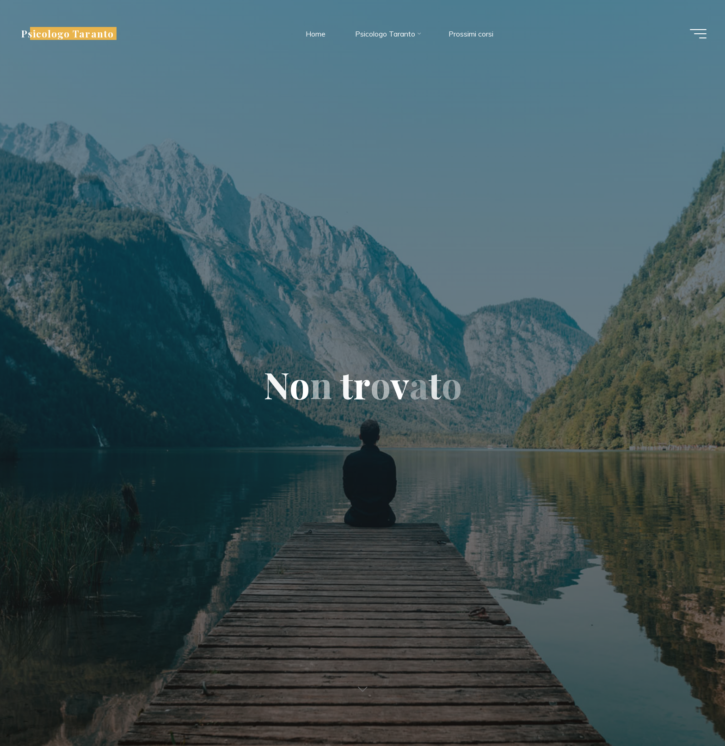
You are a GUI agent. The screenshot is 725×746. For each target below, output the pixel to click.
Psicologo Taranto (67, 33)
